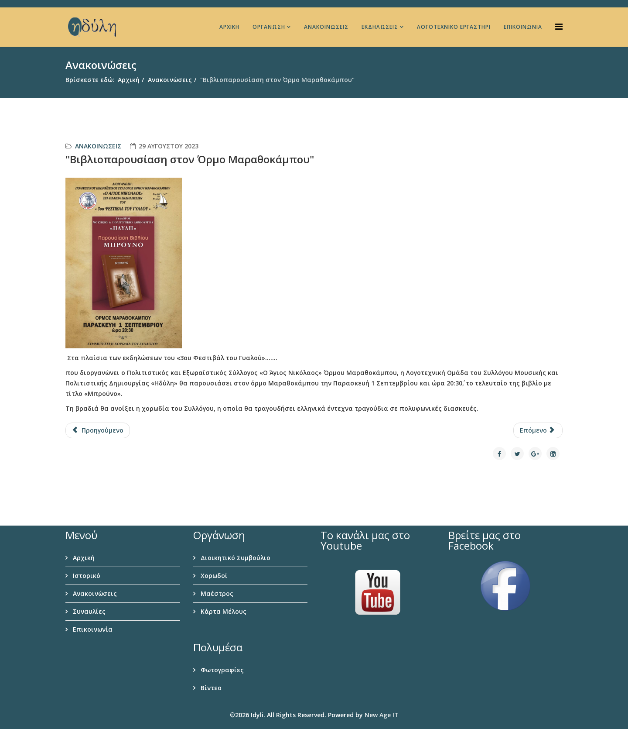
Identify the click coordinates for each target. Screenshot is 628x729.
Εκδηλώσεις (380, 27)
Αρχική (229, 27)
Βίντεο (210, 688)
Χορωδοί (213, 575)
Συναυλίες (88, 611)
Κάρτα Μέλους (222, 611)
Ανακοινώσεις (326, 27)
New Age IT (382, 715)
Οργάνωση (269, 27)
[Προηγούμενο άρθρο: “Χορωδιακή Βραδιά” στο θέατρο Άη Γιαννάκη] (97, 430)
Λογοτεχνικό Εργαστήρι (454, 27)
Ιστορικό (85, 575)
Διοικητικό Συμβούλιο (234, 558)
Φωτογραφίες (221, 670)
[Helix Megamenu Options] (559, 26)
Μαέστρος (216, 593)
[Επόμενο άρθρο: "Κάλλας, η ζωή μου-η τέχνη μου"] (538, 430)
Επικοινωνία (523, 27)
